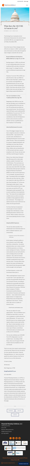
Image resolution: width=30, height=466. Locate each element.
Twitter (19, 410)
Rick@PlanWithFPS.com (10, 371)
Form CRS (17, 459)
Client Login (26, 1)
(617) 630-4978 (20, 1)
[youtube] (19, 438)
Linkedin (15, 414)
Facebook (11, 410)
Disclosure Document (18, 458)
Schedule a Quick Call (23, 463)
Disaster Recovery (7, 458)
